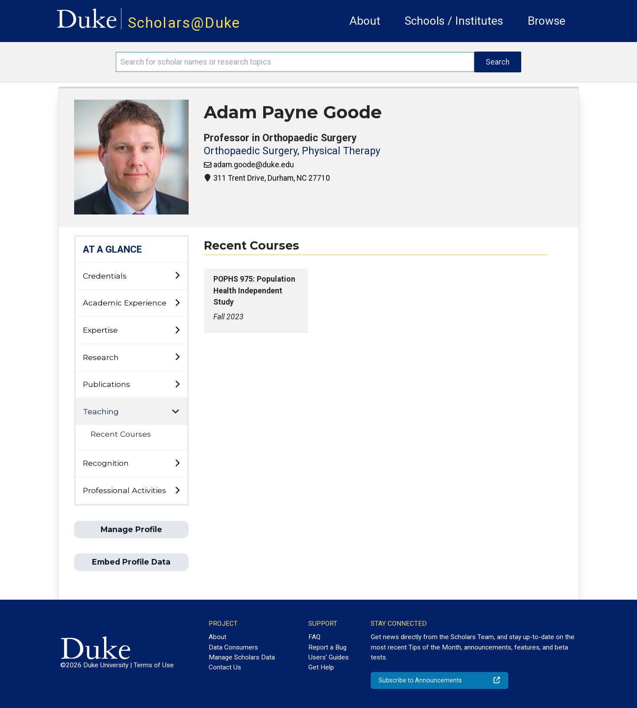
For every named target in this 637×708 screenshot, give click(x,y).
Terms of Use (154, 665)
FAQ (314, 637)
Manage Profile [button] (131, 529)
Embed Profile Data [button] (131, 561)
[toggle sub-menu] (177, 275)
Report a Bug (327, 647)
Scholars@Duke (184, 22)
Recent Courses (121, 433)
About (365, 20)
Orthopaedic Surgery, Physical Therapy (292, 151)
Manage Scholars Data (242, 657)
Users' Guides (328, 657)
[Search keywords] (295, 62)
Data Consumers (233, 647)
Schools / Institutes (454, 20)
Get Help (321, 667)
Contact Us (225, 667)
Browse (546, 20)
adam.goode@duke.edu (253, 164)
